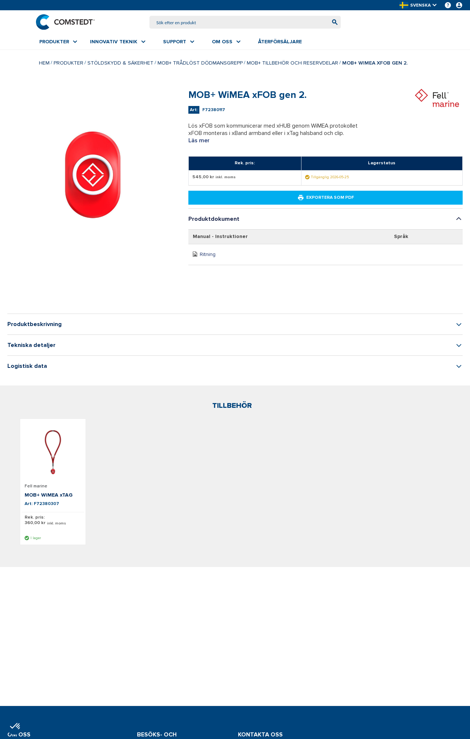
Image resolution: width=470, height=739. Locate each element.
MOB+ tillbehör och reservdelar (292, 64)
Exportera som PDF (325, 199)
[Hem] (68, 23)
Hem (44, 64)
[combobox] (245, 23)
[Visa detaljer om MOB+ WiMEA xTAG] (53, 453)
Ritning (208, 256)
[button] (419, 5)
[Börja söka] (331, 23)
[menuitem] (58, 43)
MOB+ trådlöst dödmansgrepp (200, 64)
